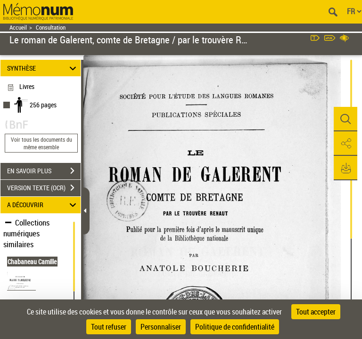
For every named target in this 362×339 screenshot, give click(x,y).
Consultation (51, 28)
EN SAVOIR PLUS (44, 171)
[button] (345, 119)
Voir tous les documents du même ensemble (41, 143)
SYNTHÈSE (43, 68)
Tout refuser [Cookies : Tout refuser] (108, 327)
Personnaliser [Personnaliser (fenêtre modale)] (160, 327)
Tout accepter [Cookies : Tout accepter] (316, 312)
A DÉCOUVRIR (43, 205)
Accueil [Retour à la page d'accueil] (18, 28)
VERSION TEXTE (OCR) (44, 187)
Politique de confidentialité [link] (234, 327)
